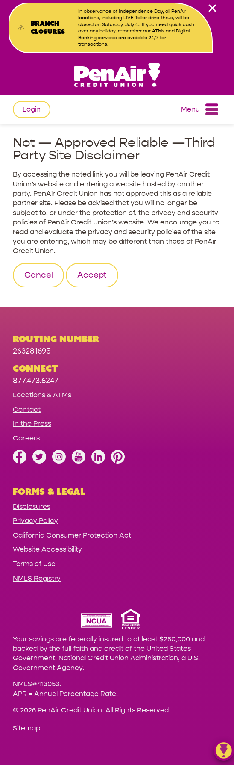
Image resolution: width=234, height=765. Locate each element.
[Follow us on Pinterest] (118, 461)
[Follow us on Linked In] (98, 461)
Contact (27, 409)
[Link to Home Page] (117, 76)
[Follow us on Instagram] (59, 461)
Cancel (38, 275)
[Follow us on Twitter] (39, 461)
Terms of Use (34, 564)
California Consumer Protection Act (72, 535)
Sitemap (26, 728)
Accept (92, 275)
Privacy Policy (35, 521)
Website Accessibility (47, 549)
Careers (26, 438)
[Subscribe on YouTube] (78, 461)
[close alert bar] (212, 8)
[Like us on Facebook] (19, 461)
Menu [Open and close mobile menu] (199, 109)
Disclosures (31, 506)
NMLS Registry (37, 578)
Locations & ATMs (42, 395)
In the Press (32, 423)
